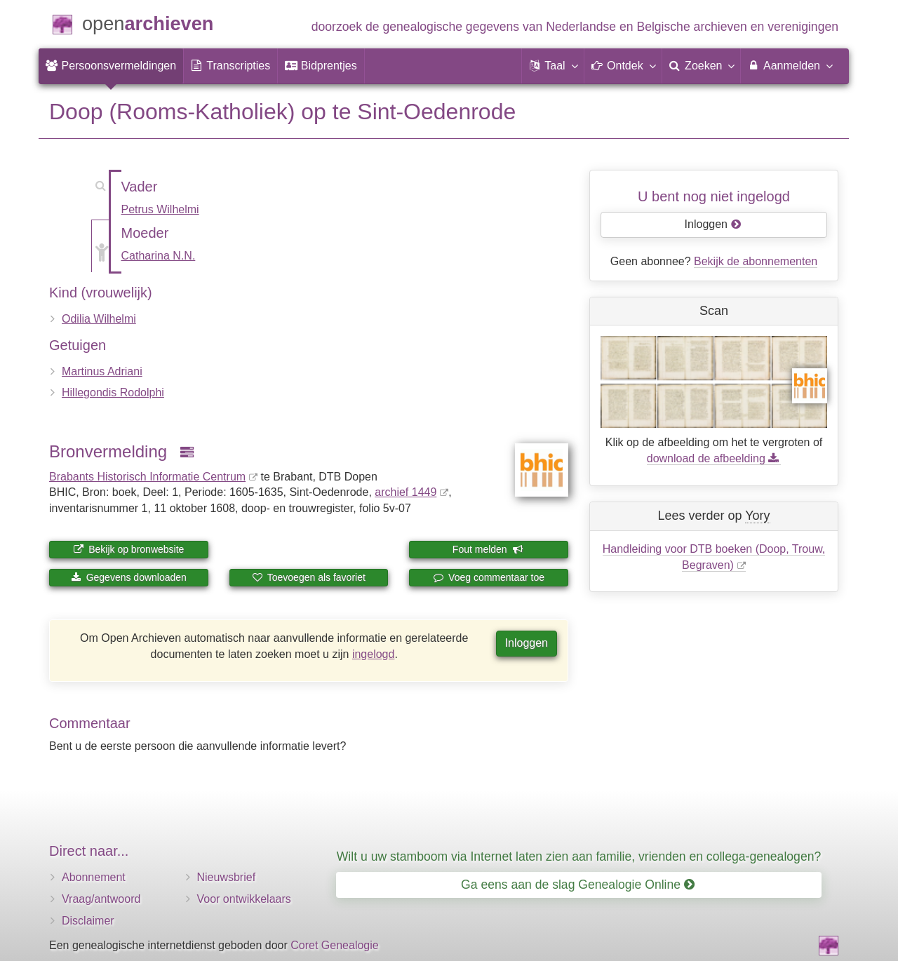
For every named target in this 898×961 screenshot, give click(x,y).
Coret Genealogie (334, 945)
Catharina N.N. (158, 256)
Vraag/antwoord (101, 899)
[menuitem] (111, 65)
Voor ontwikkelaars (244, 899)
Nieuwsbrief (226, 877)
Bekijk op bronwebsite (128, 549)
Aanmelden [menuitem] (789, 65)
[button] (553, 65)
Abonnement (94, 877)
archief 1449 (405, 492)
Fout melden (488, 549)
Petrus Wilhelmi (160, 209)
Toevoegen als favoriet (309, 577)
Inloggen (526, 643)
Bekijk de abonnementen (755, 261)
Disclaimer (88, 921)
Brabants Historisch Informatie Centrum (147, 477)
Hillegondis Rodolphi (113, 392)
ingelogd (373, 654)
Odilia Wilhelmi (99, 319)
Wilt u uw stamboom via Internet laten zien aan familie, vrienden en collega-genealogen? (579, 856)
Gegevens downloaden (129, 577)
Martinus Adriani (102, 371)
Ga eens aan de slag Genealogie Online (578, 885)
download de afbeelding (714, 458)
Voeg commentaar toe (488, 577)
